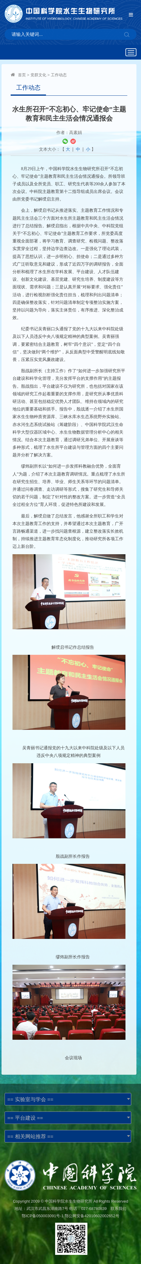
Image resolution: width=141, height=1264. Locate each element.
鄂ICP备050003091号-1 (42, 1216)
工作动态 (59, 75)
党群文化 (38, 75)
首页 (22, 75)
